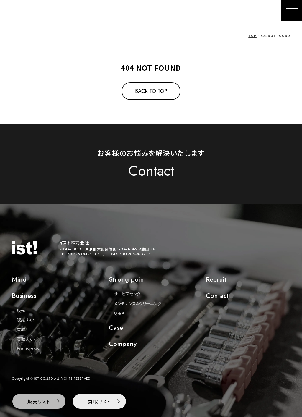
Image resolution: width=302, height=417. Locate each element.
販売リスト (26, 320)
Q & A (119, 313)
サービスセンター (129, 294)
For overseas (195, 10)
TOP (252, 35)
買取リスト (26, 339)
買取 (21, 329)
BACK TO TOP (151, 91)
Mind (113, 10)
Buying (161, 10)
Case (116, 327)
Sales (136, 10)
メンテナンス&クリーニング (137, 303)
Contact (264, 10)
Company (232, 10)
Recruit (216, 279)
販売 (21, 310)
